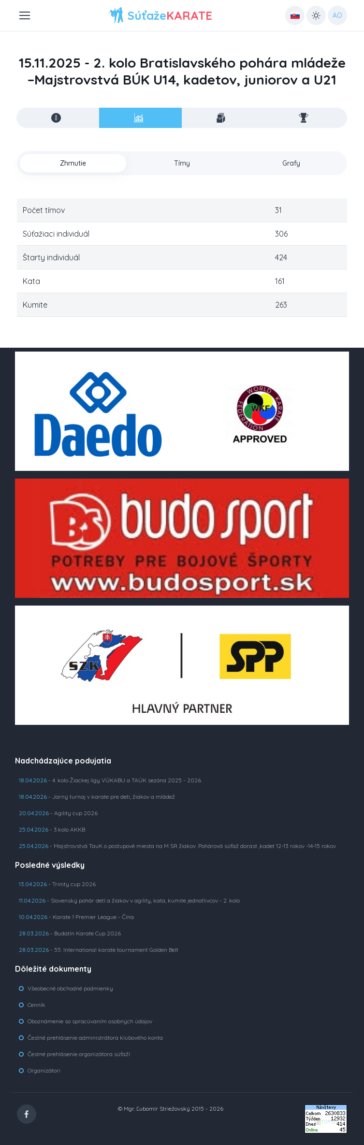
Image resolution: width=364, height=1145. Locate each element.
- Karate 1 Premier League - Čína (76, 916)
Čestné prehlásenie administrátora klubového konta (95, 1037)
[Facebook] (26, 1114)
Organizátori (44, 1070)
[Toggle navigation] (24, 15)
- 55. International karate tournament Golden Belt (98, 949)
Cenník (36, 1004)
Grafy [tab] (291, 163)
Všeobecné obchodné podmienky (70, 988)
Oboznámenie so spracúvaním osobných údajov (90, 1021)
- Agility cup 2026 (58, 813)
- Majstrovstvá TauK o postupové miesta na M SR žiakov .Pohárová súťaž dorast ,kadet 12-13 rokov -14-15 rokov (177, 845)
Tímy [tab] (182, 163)
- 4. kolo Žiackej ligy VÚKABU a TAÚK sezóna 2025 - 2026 (110, 780)
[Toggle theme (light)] (316, 15)
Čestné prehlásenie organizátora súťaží (79, 1054)
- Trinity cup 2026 (57, 884)
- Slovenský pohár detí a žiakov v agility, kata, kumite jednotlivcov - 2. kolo (129, 900)
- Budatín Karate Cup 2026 (70, 933)
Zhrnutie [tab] (73, 163)
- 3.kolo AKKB (52, 829)
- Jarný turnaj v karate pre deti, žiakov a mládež (97, 796)
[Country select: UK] (295, 15)
